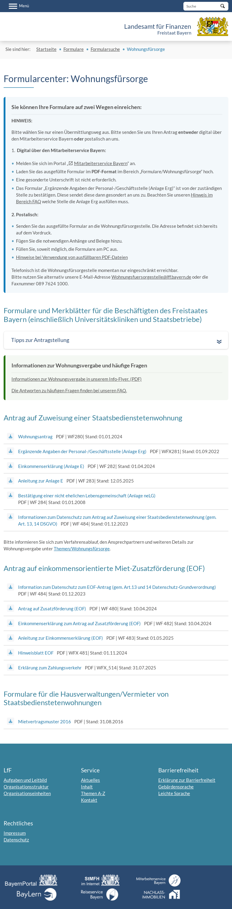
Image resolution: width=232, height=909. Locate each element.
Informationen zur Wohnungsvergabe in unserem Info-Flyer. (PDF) (76, 379)
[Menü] (19, 6)
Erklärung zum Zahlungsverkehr (50, 667)
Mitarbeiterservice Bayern (100, 163)
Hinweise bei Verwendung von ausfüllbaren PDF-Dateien (72, 257)
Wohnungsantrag (35, 436)
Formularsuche (105, 49)
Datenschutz (16, 839)
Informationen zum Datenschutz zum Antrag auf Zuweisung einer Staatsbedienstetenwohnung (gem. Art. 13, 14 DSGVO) (117, 520)
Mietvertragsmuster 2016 (44, 721)
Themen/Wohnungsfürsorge (82, 548)
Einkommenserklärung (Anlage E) (51, 466)
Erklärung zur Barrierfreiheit (186, 780)
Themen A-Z (93, 793)
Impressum (15, 833)
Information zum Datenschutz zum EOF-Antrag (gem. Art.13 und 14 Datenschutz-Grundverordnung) (117, 587)
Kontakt (89, 800)
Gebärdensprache (176, 786)
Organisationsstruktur (26, 786)
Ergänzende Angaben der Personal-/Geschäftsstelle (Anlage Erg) (82, 451)
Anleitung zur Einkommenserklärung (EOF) (60, 638)
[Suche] (205, 6)
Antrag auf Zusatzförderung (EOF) (52, 608)
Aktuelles (90, 780)
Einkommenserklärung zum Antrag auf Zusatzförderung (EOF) (79, 623)
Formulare (73, 49)
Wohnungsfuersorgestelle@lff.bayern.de (151, 277)
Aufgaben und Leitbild (25, 780)
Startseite (46, 49)
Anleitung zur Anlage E (40, 480)
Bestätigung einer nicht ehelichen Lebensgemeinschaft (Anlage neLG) (87, 495)
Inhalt (87, 786)
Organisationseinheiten (27, 793)
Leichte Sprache (174, 793)
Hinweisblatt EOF (35, 652)
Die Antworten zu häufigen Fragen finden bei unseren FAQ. (69, 390)
